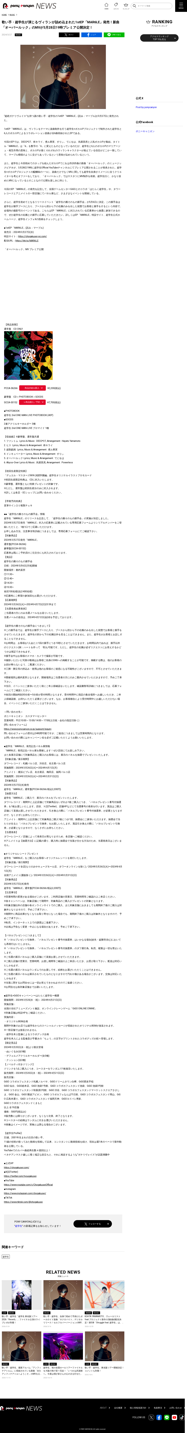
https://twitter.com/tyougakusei (20, 1176)
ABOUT (103, 1408)
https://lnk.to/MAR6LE (26, 240)
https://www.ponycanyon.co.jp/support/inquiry (27, 729)
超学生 (18, 1226)
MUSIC (12, 15)
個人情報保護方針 (138, 1408)
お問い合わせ (175, 1408)
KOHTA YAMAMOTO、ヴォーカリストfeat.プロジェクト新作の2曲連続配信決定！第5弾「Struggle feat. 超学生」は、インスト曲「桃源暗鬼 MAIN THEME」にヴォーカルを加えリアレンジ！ (104, 1319)
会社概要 (118, 1408)
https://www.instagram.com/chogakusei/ (25, 1193)
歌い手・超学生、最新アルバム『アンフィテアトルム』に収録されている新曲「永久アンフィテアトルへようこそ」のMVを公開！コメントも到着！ (21, 1370)
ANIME (88, 1313)
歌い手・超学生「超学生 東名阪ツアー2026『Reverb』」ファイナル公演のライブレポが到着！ (21, 1319)
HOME (4, 15)
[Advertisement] (158, 68)
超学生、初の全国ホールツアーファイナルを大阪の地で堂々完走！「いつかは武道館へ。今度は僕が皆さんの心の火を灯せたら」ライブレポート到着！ (63, 1370)
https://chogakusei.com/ (16, 1167)
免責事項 (158, 1408)
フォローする (93, 1224)
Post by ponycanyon (146, 107)
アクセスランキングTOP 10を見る (159, 37)
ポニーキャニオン (145, 131)
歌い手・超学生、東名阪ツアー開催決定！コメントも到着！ (104, 1369)
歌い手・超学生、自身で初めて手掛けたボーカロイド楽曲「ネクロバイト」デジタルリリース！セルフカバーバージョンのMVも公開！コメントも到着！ (63, 1319)
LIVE (4, 1313)
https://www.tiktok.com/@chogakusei (23, 1202)
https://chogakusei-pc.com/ (32, 236)
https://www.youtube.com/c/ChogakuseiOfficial (28, 1184)
